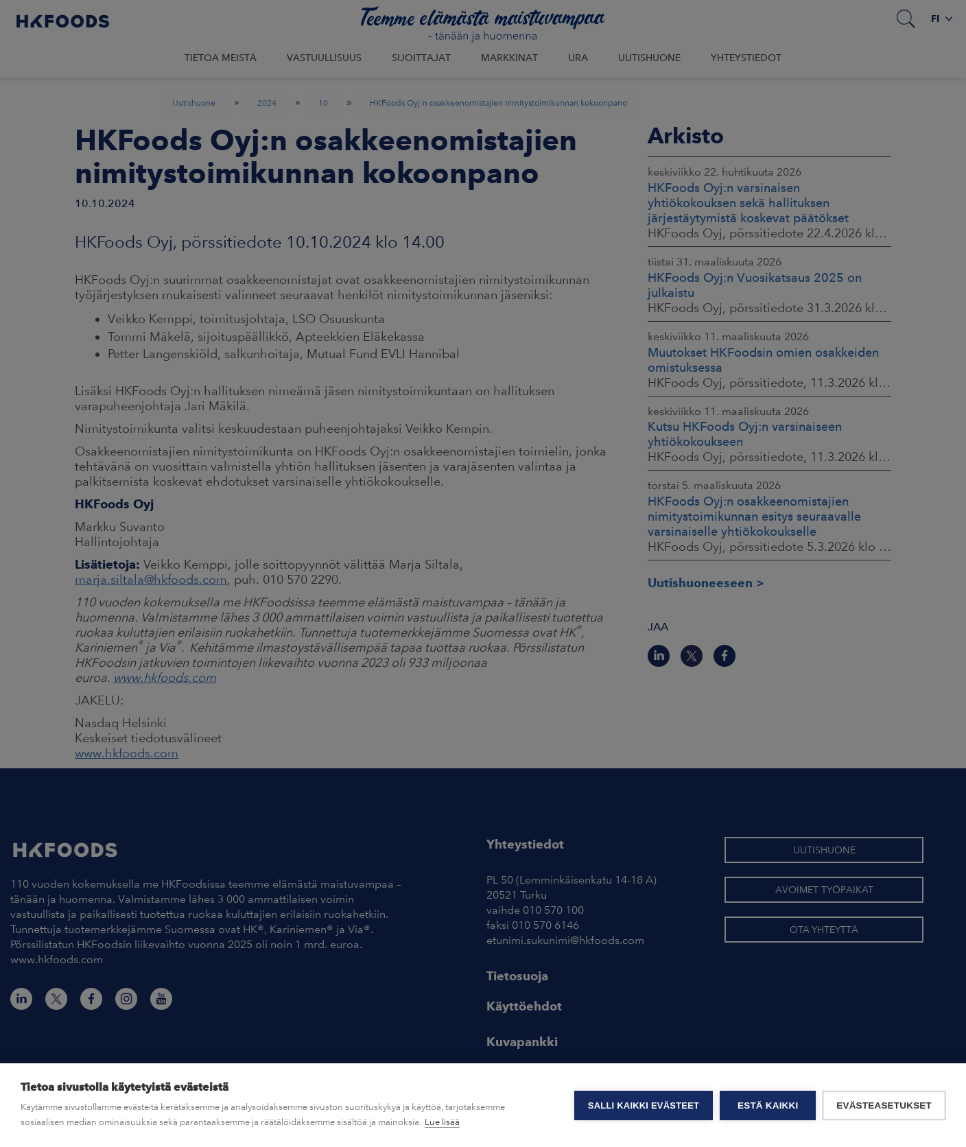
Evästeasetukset (884, 1105)
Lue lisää (442, 1122)
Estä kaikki (768, 1105)
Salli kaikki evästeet (643, 1105)
